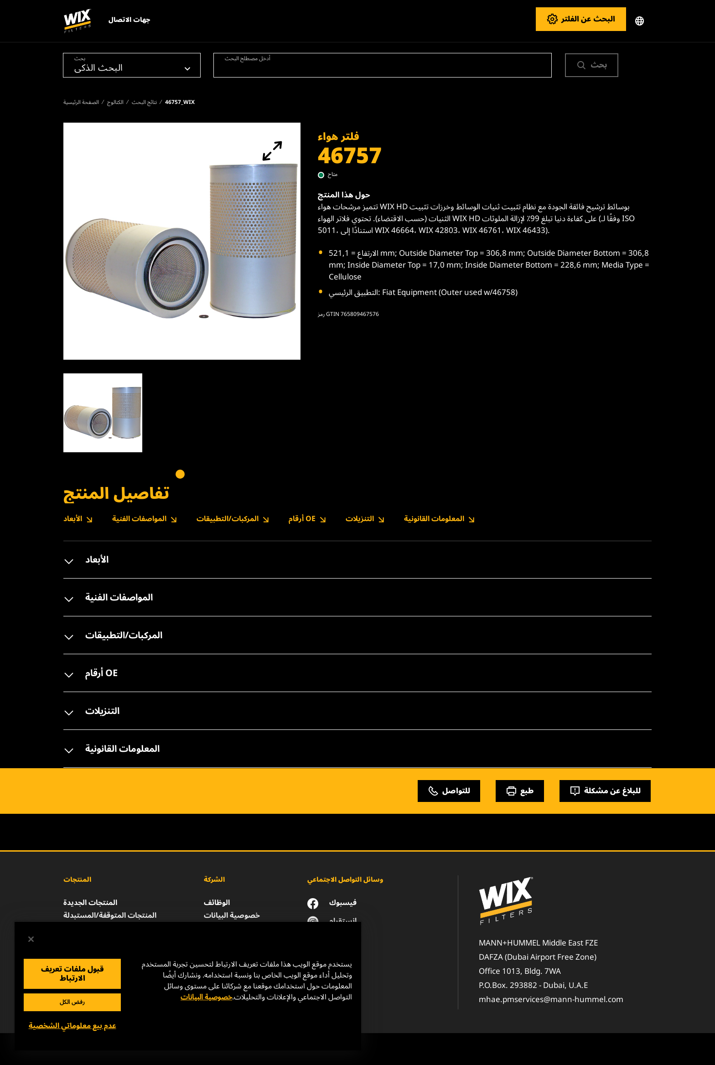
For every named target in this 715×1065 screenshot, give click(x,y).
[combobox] (382, 65)
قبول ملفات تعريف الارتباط (72, 974)
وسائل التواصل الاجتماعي (345, 879)
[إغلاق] (31, 939)
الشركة (214, 879)
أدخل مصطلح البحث (247, 57)
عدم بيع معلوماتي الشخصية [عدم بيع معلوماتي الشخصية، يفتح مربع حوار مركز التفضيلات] (72, 1026)
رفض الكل (72, 1002)
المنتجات (77, 879)
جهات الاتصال (129, 19)
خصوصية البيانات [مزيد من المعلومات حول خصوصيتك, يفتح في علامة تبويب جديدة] (206, 997)
